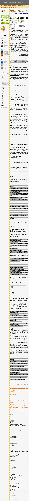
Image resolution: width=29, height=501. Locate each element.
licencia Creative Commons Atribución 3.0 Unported (4, 107)
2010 (1, 101)
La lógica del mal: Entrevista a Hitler (5, 42)
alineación (15, 492)
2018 (1, 96)
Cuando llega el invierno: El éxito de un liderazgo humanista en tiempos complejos (6, 58)
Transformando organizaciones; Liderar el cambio (6, 64)
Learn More (13, 3)
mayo (2, 90)
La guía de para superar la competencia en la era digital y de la (19, 388)
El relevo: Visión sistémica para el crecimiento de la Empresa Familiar (6, 55)
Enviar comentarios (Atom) (16, 499)
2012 (1, 100)
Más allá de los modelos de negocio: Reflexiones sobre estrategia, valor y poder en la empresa (6, 49)
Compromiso (24, 492)
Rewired (13, 119)
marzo (2, 91)
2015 (1, 98)
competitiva (21, 492)
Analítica (17, 492)
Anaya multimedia (13, 394)
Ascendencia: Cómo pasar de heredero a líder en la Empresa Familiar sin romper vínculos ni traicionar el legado (6, 52)
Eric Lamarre (12, 390)
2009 (1, 102)
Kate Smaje (12, 391)
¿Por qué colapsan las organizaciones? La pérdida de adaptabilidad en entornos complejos (6, 62)
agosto (2, 88)
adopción (13, 492)
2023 (1, 93)
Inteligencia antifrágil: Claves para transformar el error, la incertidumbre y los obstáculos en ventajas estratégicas (6, 39)
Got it (16, 3)
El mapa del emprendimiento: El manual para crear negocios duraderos (6, 68)
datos (27, 492)
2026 (1, 76)
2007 (1, 103)
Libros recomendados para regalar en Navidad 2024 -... (5, 83)
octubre (2, 87)
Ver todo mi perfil (6, 11)
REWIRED (12, 386)
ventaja (12, 493)
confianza (26, 492)
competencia (19, 492)
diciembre (3, 78)
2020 (1, 95)
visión (13, 493)
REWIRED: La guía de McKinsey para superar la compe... (5, 82)
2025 (1, 77)
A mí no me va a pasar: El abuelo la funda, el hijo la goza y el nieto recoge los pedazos (6, 46)
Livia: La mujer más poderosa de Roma (5, 84)
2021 (1, 94)
